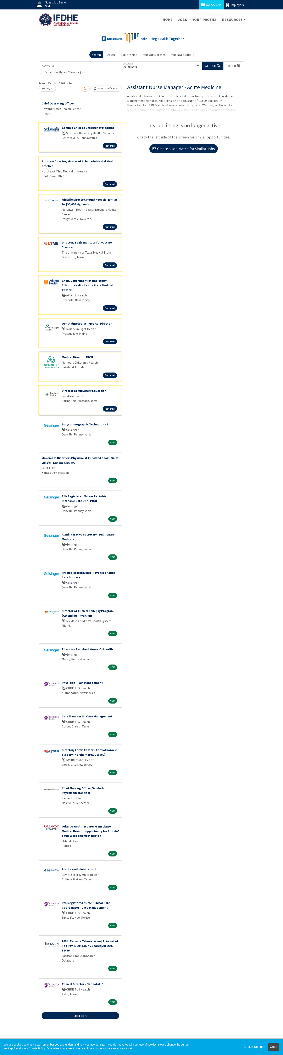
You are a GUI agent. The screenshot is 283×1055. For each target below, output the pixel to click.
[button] (233, 65)
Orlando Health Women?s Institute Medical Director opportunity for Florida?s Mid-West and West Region (90, 831)
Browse (111, 55)
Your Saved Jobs (180, 55)
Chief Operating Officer (58, 103)
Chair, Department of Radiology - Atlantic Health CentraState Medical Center (87, 285)
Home (168, 19)
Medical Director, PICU (77, 357)
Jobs (182, 19)
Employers (235, 4)
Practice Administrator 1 (79, 869)
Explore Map (129, 55)
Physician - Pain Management (82, 683)
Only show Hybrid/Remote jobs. (65, 72)
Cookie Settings (254, 1046)
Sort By (46, 88)
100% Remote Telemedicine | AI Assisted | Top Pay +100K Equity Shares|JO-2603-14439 (90, 945)
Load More (80, 1016)
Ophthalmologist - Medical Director (87, 323)
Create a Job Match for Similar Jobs (184, 148)
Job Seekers (211, 4)
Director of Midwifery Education (84, 391)
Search (96, 55)
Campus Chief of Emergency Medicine (88, 128)
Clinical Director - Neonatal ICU (84, 984)
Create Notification (106, 88)
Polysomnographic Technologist (85, 424)
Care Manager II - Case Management (87, 716)
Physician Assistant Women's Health (87, 649)
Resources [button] (232, 19)
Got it (273, 1046)
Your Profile (204, 19)
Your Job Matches (153, 55)
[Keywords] (80, 65)
